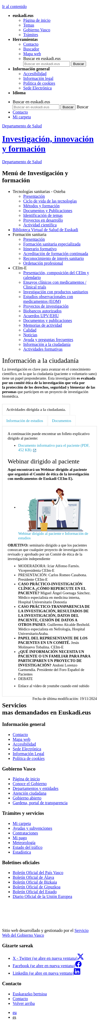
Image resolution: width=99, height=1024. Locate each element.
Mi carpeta (22, 117)
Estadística (22, 852)
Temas (28, 25)
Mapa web (32, 53)
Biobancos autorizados (42, 311)
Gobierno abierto (27, 798)
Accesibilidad (34, 73)
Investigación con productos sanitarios (55, 292)
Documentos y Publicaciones (47, 210)
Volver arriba (24, 1003)
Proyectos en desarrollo (43, 220)
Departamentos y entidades (35, 788)
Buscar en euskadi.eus (42, 58)
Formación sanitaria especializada (52, 244)
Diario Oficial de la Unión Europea (42, 896)
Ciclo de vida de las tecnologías (50, 201)
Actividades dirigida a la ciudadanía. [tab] (36, 409)
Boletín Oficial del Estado (35, 891)
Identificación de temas (43, 215)
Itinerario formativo (40, 249)
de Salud (22, 162)
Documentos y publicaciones (47, 320)
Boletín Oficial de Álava (33, 877)
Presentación (34, 196)
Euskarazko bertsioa (30, 994)
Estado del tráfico (28, 847)
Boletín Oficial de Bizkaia (35, 882)
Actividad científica (40, 225)
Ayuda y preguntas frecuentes (48, 339)
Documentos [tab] (61, 421)
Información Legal (28, 753)
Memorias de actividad (42, 325)
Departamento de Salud (22, 126)
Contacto (31, 44)
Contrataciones (25, 833)
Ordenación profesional (43, 263)
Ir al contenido (14, 6)
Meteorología (24, 842)
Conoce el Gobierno (30, 783)
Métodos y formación (41, 206)
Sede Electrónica (37, 88)
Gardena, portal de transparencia (40, 803)
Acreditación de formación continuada (55, 253)
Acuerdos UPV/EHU (41, 315)
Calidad (29, 330)
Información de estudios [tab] (24, 421)
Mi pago (20, 838)
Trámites (30, 34)
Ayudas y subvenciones (32, 828)
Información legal (38, 78)
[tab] (36, 409)
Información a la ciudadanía (46, 344)
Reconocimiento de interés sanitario (53, 258)
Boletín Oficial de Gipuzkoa (36, 887)
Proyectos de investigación (46, 306)
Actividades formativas (43, 349)
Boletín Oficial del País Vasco (38, 872)
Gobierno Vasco (36, 30)
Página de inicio (36, 20)
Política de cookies (39, 83)
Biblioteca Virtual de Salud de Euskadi (45, 229)
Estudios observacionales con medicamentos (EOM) (48, 299)
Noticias (30, 335)
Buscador (31, 49)
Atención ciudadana (29, 793)
